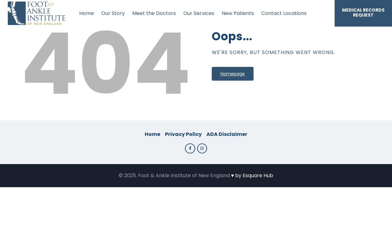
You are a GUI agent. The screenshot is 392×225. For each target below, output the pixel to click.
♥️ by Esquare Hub (252, 175)
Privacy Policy (183, 134)
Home (152, 134)
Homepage (232, 74)
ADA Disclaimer (226, 134)
